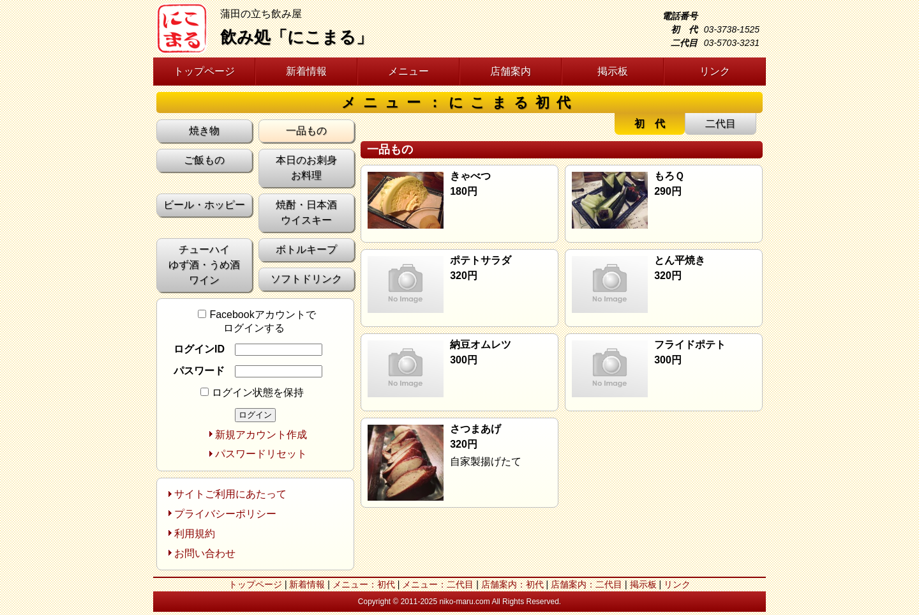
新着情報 (306, 71)
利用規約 (194, 533)
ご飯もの (204, 160)
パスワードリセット (261, 453)
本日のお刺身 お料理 (306, 168)
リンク (714, 71)
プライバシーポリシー (225, 513)
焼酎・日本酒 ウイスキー (306, 212)
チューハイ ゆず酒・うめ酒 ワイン (204, 264)
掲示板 (612, 71)
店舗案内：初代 (512, 584)
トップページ (204, 71)
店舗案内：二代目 (586, 584)
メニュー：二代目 (438, 584)
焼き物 (204, 130)
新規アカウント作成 (261, 434)
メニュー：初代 (363, 584)
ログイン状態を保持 (252, 392)
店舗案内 (510, 71)
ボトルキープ (306, 249)
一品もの (306, 130)
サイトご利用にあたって (230, 494)
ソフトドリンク (306, 278)
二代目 (720, 123)
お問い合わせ (204, 553)
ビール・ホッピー (204, 204)
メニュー (408, 71)
